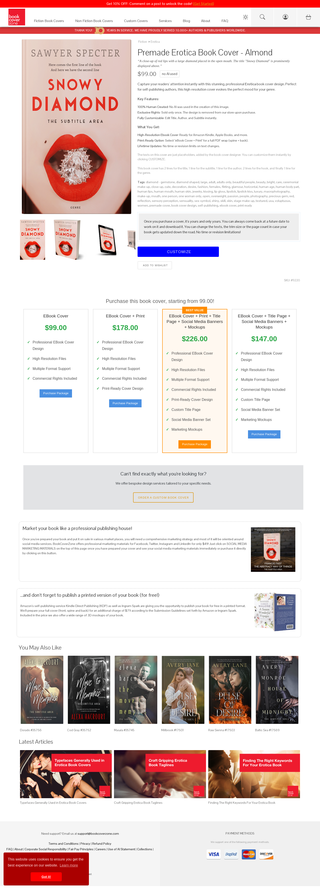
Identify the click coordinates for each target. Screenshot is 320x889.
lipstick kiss (245, 191)
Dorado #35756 (31, 733)
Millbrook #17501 (172, 733)
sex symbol (202, 201)
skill (223, 201)
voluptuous (282, 201)
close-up (157, 187)
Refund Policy (101, 846)
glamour (237, 187)
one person (169, 196)
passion (233, 196)
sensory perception (165, 201)
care (279, 182)
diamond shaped (187, 182)
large (204, 182)
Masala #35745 (124, 733)
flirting (226, 187)
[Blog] (187, 22)
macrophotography (277, 191)
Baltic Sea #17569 (267, 733)
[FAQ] (226, 22)
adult (212, 182)
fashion (203, 187)
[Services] (166, 22)
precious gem (278, 196)
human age (266, 187)
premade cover (159, 205)
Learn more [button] (69, 865)
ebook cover (228, 205)
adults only (224, 182)
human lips (145, 191)
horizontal (251, 187)
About (18, 852)
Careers (100, 852)
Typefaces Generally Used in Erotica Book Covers (53, 806)
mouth (155, 196)
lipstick (231, 191)
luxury (258, 191)
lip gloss (219, 191)
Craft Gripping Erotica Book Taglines (138, 806)
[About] (207, 22)
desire (192, 187)
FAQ (9, 852)
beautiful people (244, 182)
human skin (183, 191)
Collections (144, 852)
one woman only (190, 196)
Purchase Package (55, 394)
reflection (144, 201)
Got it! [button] (46, 877)
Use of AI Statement (121, 852)
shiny (215, 201)
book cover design (183, 205)
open (206, 196)
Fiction (142, 42)
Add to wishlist (155, 265)
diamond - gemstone (160, 182)
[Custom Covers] (137, 22)
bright (271, 182)
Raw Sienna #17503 (221, 733)
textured (261, 201)
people (244, 196)
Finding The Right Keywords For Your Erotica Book (241, 806)
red (291, 196)
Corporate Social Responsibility (46, 852)
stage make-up (244, 201)
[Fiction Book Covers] (50, 22)
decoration (179, 187)
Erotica (155, 42)
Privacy (85, 846)
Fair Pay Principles (81, 852)
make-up (144, 196)
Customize (178, 251)
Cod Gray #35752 (79, 733)
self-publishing (208, 205)
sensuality (186, 201)
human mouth (164, 191)
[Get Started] (203, 3)
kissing (208, 191)
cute (168, 187)
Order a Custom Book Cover (163, 500)
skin (229, 201)
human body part (287, 187)
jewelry (197, 191)
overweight (218, 196)
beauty (261, 182)
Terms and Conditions (63, 846)
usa (271, 201)
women (143, 205)
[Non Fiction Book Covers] (95, 22)
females (214, 187)
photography (259, 196)
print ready (245, 205)
